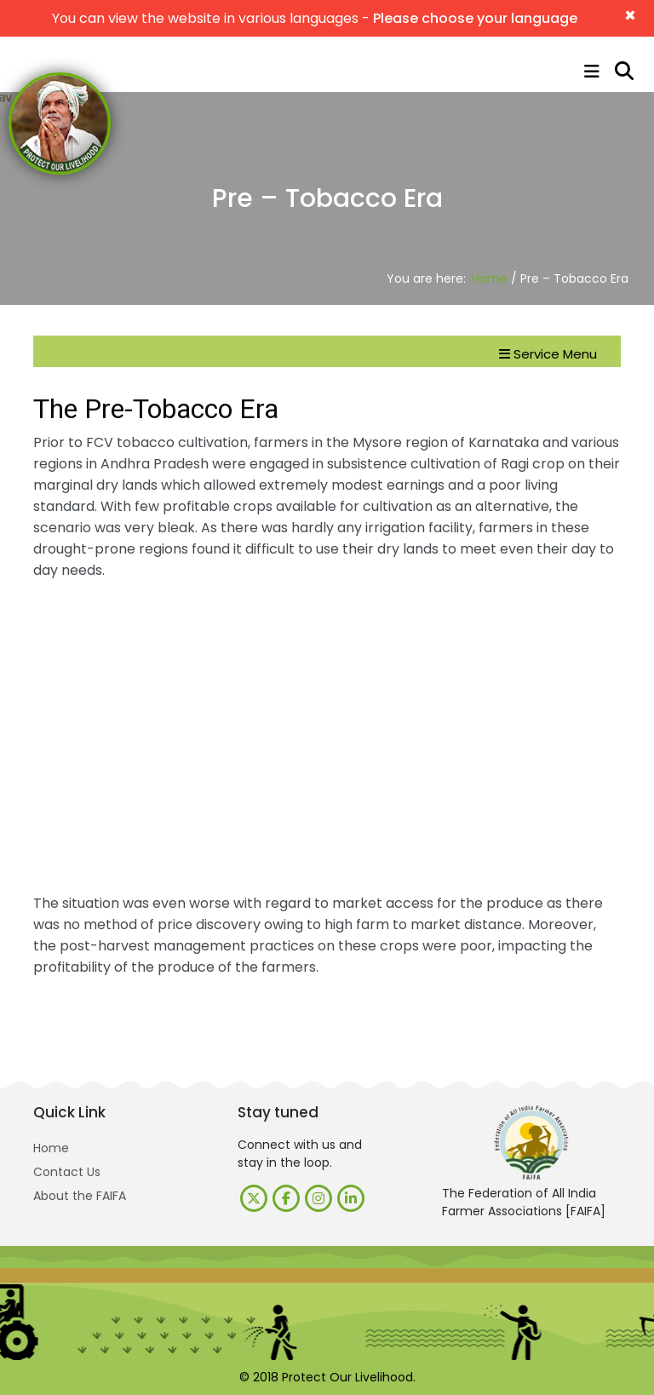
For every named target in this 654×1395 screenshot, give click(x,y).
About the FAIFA (79, 1195)
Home (490, 278)
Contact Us (66, 1171)
